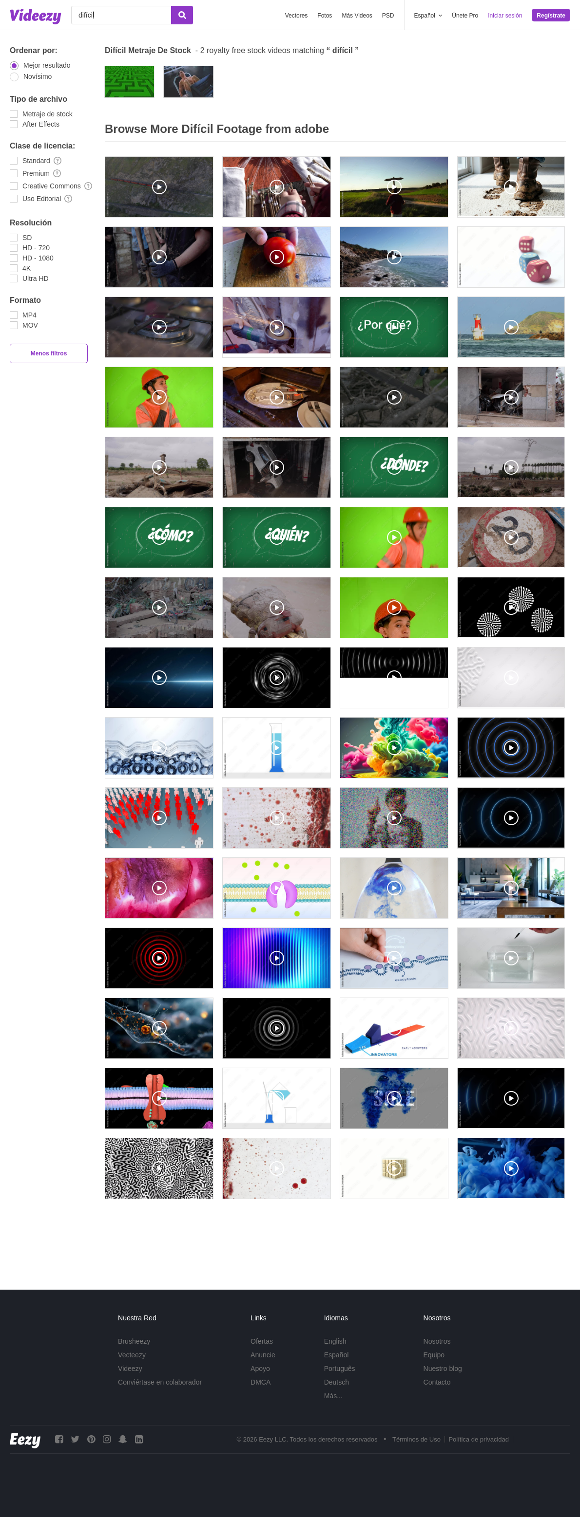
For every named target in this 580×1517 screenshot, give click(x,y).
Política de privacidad (478, 1439)
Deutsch (336, 1382)
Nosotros (437, 1341)
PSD (388, 15)
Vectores (296, 15)
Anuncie (263, 1355)
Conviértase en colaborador (160, 1382)
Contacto (437, 1382)
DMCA (261, 1382)
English (335, 1341)
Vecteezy (132, 1355)
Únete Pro (465, 15)
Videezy (130, 1368)
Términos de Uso (416, 1439)
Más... (333, 1396)
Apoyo (260, 1368)
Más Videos (357, 15)
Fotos (324, 15)
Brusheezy (134, 1341)
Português (339, 1368)
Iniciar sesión (505, 15)
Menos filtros (49, 353)
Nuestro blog (443, 1368)
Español (336, 1355)
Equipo (434, 1355)
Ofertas (262, 1341)
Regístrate (551, 15)
